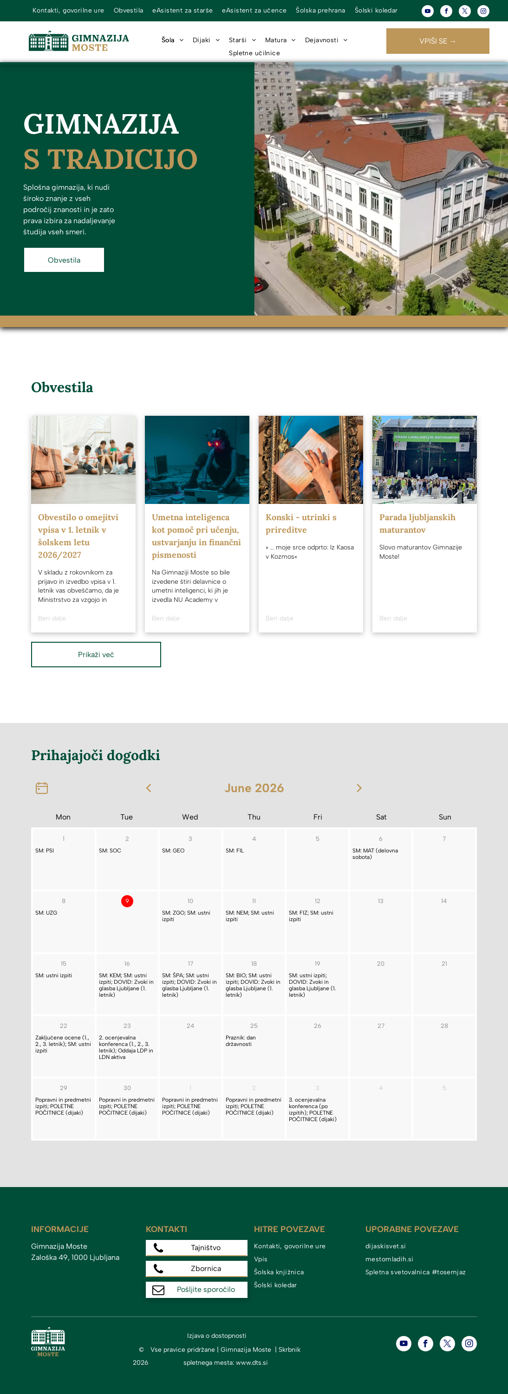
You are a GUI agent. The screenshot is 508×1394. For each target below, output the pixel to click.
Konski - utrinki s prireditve (301, 523)
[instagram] (483, 12)
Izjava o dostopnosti (217, 1336)
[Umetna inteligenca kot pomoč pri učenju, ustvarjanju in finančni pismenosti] (197, 460)
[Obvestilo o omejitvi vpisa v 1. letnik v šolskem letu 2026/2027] (83, 460)
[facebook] (446, 12)
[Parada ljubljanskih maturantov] (424, 460)
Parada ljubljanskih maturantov (417, 523)
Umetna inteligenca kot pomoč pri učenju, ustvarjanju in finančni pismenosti (196, 536)
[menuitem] (68, 10)
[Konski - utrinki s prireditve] (311, 460)
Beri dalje (52, 618)
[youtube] (428, 12)
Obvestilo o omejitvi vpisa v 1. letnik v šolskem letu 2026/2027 (78, 536)
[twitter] (465, 12)
